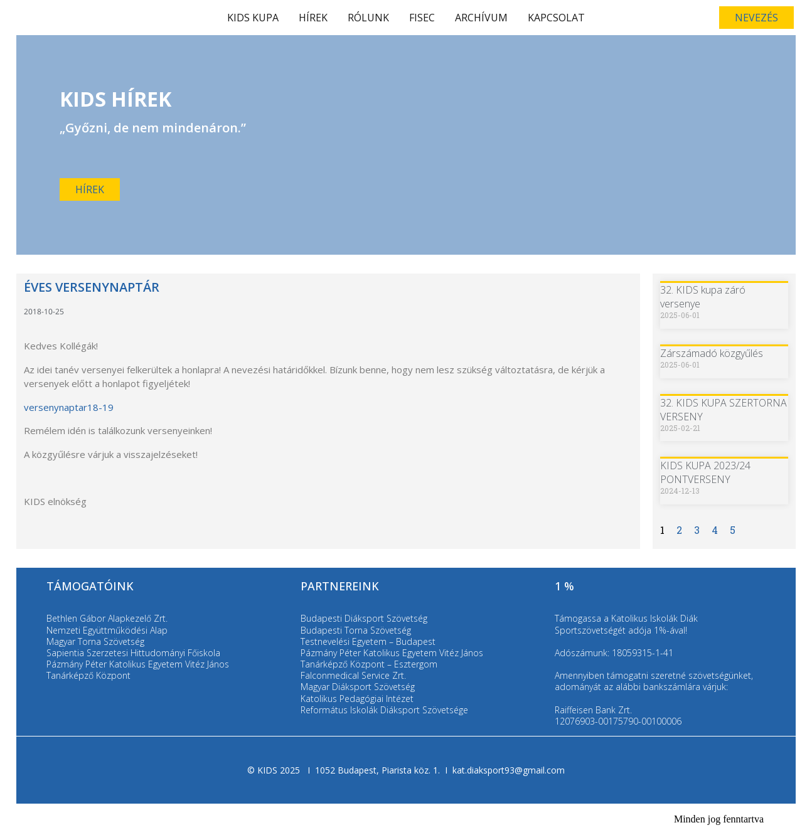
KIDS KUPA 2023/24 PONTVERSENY (705, 472)
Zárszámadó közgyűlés (711, 353)
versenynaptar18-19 (69, 407)
